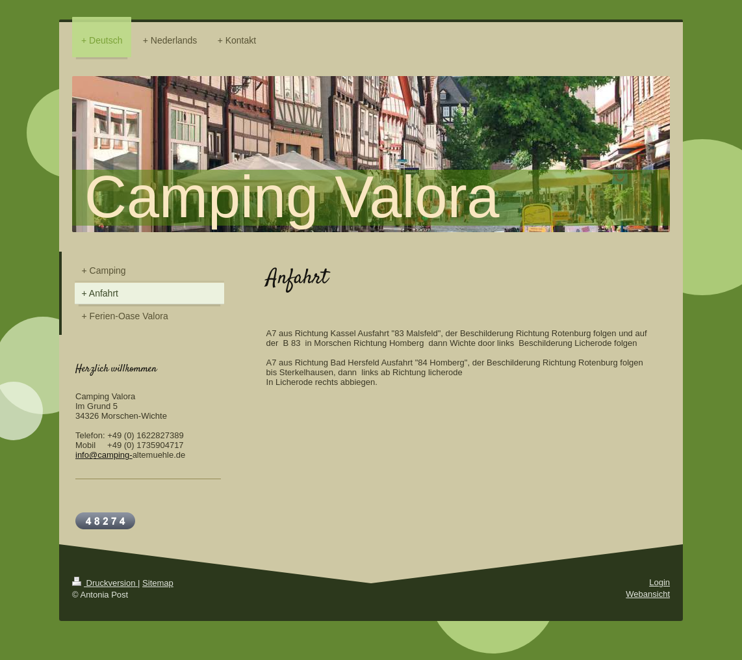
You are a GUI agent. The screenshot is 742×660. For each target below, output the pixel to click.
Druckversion (105, 583)
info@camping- (104, 455)
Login (659, 582)
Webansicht (648, 594)
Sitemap (157, 583)
